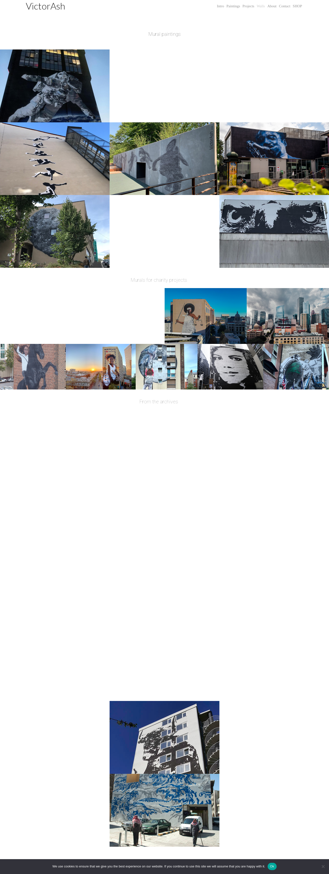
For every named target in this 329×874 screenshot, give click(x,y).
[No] (322, 866)
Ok (272, 866)
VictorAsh (45, 5)
